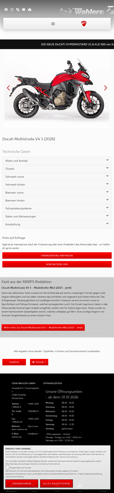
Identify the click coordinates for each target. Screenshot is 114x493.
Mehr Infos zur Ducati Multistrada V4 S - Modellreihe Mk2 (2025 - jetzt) (43, 327)
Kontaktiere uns (57, 264)
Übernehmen (21, 483)
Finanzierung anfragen (57, 255)
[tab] (57, 161)
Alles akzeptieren (56, 483)
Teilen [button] (38, 362)
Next (105, 89)
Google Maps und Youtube (20, 468)
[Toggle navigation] (53, 23)
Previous (8, 89)
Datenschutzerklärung (69, 457)
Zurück (14, 362)
